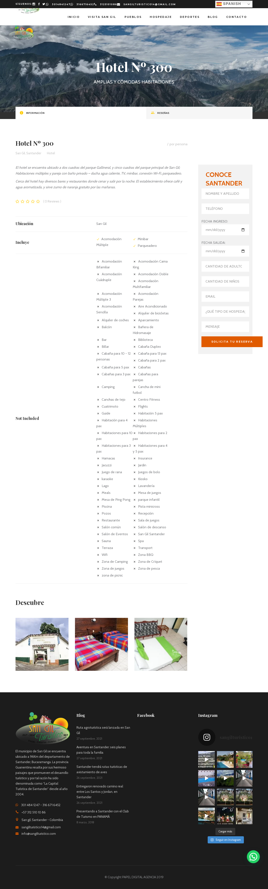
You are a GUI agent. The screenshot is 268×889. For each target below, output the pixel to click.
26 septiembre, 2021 (89, 777)
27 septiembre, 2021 (89, 738)
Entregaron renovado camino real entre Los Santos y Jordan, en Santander (99, 791)
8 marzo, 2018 (85, 822)
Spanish (229, 4)
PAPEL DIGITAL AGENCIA (139, 877)
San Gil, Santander (28, 153)
